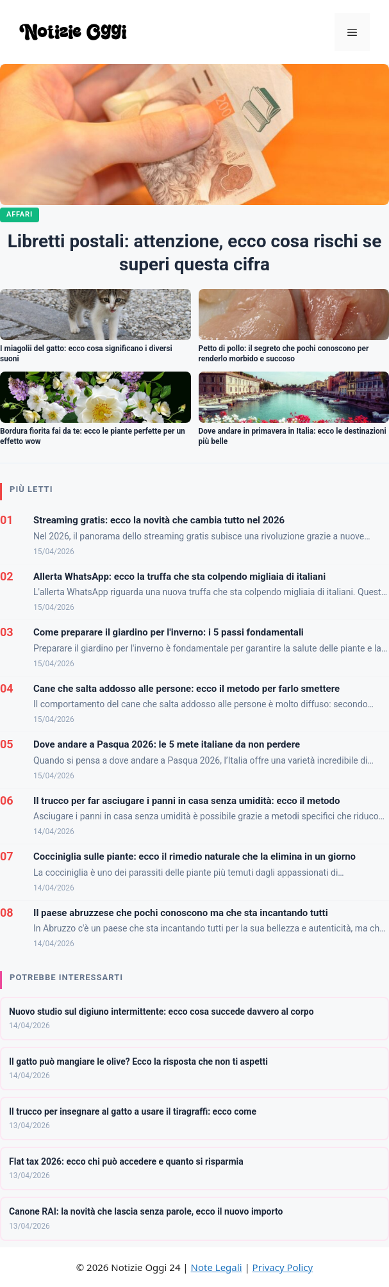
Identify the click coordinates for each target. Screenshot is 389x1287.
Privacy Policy (282, 1267)
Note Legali (216, 1267)
